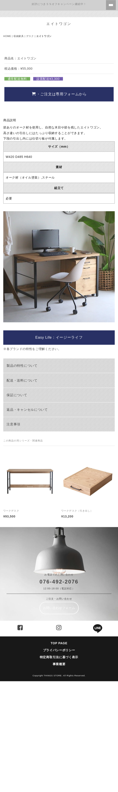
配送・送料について (22, 487)
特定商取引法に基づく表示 (61, 764)
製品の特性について (22, 472)
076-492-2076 (59, 688)
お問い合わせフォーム (59, 714)
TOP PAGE (59, 749)
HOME (7, 34)
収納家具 (19, 34)
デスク (30, 34)
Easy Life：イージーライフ (59, 444)
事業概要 (59, 771)
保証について (17, 501)
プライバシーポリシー (59, 756)
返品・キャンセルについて (27, 516)
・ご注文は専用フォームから (59, 201)
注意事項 (13, 531)
